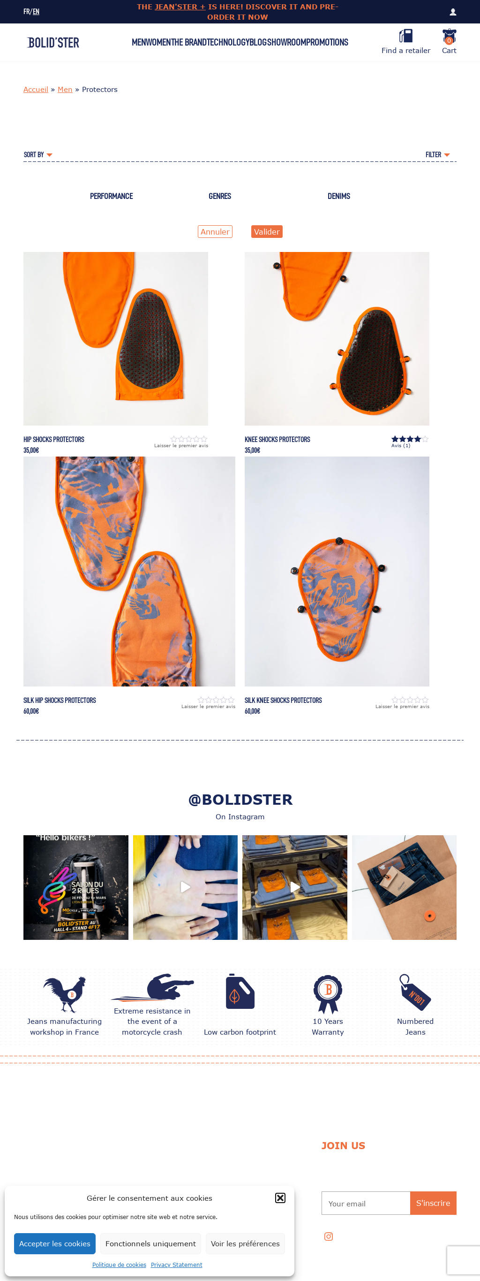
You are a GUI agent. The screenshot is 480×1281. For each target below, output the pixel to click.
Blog (258, 42)
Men (139, 42)
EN (36, 11)
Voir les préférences (245, 1243)
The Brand (189, 42)
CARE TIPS (150, 1159)
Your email (347, 1203)
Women (158, 42)
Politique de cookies (119, 1264)
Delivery (237, 1159)
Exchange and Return (258, 1136)
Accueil (35, 89)
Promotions (327, 42)
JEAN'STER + (180, 6)
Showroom (286, 42)
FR (26, 11)
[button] (280, 1198)
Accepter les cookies (54, 1243)
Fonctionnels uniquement (150, 1243)
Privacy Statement (176, 1264)
